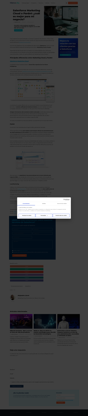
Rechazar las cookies (26, 215)
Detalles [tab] (44, 203)
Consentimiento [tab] (26, 203)
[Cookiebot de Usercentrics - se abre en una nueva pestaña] (64, 200)
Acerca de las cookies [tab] (62, 203)
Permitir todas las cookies (61, 215)
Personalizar (44, 215)
